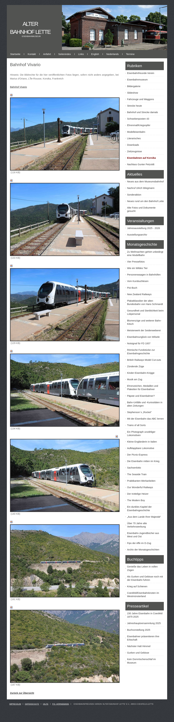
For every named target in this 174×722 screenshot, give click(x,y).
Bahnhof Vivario (18, 87)
